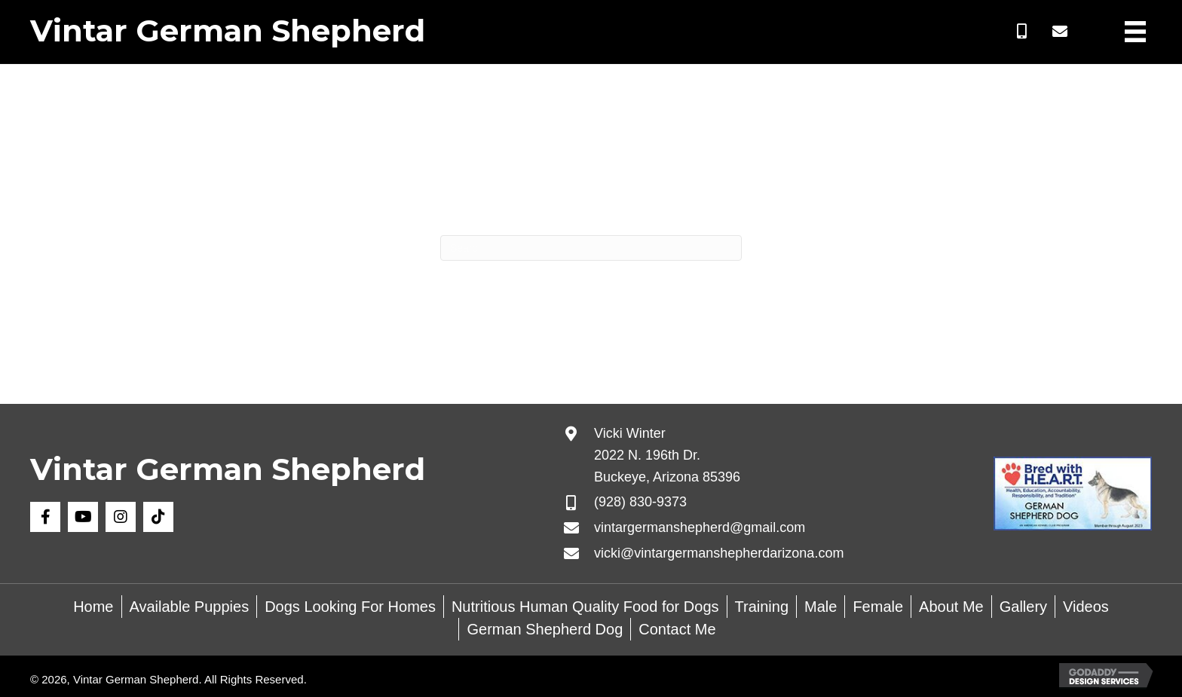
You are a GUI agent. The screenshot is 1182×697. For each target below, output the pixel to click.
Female (878, 606)
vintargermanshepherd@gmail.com (699, 527)
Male (820, 606)
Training (762, 606)
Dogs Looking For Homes (350, 606)
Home (93, 606)
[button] (1022, 32)
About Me (951, 606)
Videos (1086, 606)
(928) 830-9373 (640, 501)
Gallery (1023, 606)
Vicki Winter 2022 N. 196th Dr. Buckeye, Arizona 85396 (667, 455)
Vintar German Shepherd (227, 30)
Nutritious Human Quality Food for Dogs (585, 606)
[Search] (591, 248)
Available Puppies (190, 606)
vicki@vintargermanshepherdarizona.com (719, 553)
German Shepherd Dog (545, 629)
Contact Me (676, 629)
